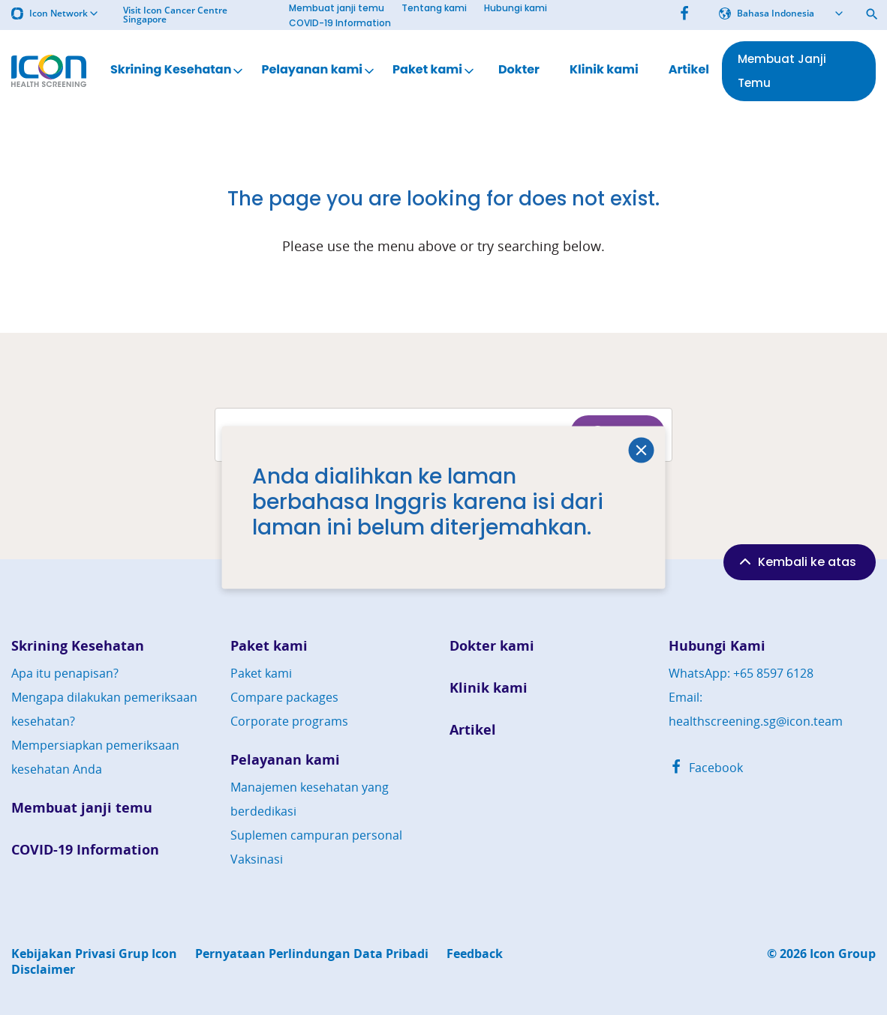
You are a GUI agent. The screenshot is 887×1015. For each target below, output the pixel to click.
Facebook (706, 767)
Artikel (689, 70)
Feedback (475, 954)
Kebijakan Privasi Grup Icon (94, 954)
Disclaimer (43, 970)
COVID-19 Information (340, 22)
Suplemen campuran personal (316, 835)
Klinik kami (604, 70)
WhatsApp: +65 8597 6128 (741, 673)
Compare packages (284, 697)
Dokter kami (492, 646)
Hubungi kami (515, 7)
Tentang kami (434, 7)
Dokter (519, 70)
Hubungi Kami (717, 646)
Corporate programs (289, 721)
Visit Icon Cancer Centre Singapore (175, 15)
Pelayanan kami (319, 70)
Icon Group (843, 954)
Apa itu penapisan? (65, 673)
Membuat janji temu (336, 7)
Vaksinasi (256, 859)
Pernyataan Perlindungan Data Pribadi (311, 954)
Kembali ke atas (796, 561)
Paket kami (434, 70)
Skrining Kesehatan (177, 70)
